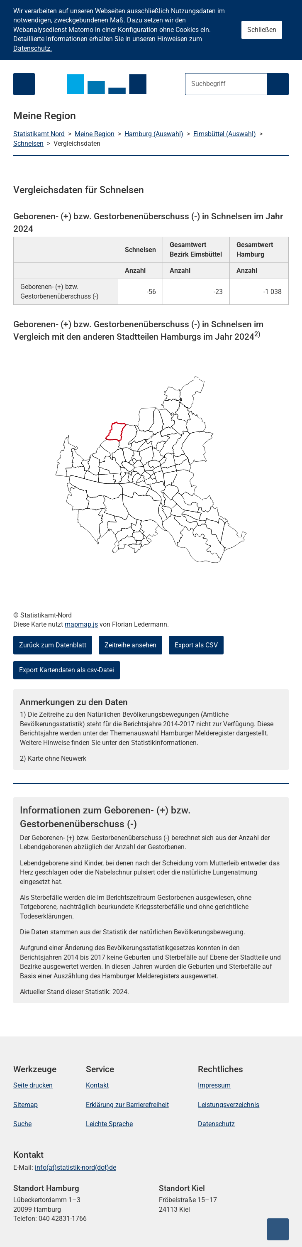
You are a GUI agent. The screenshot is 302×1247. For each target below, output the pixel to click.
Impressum (214, 1085)
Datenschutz (216, 1124)
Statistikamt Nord (39, 134)
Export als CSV (196, 645)
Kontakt (97, 1085)
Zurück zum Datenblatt (52, 645)
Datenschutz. (32, 48)
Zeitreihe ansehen (130, 645)
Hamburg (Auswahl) (153, 134)
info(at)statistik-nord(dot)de (75, 1167)
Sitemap (25, 1105)
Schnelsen (28, 143)
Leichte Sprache (109, 1124)
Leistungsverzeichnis (228, 1105)
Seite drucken (33, 1085)
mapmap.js (81, 624)
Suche (22, 1124)
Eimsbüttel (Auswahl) (224, 134)
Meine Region (94, 134)
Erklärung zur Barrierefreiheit (127, 1105)
